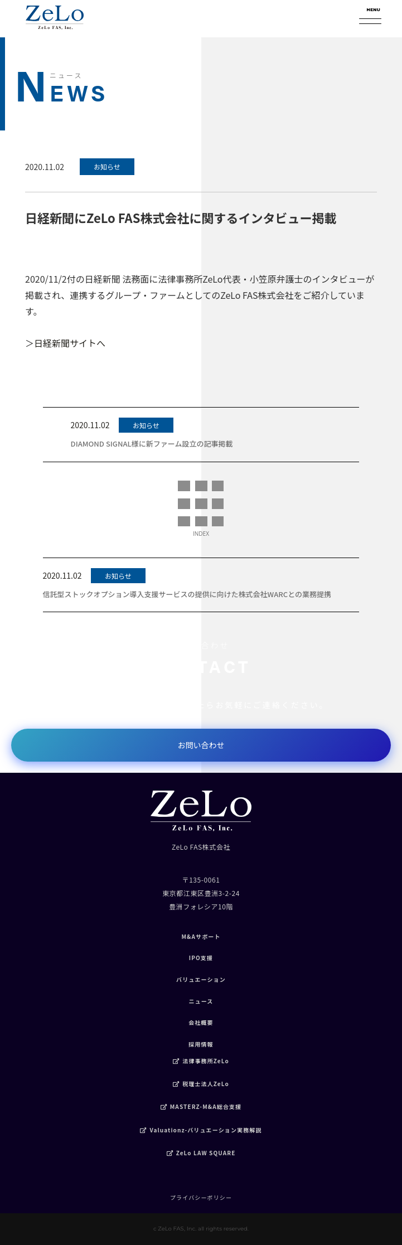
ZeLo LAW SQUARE (201, 1153)
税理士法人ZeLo (201, 1083)
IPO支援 (201, 957)
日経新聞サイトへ (69, 343)
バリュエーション (201, 979)
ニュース (200, 1001)
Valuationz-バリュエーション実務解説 (200, 1130)
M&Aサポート (200, 936)
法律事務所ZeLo (201, 1061)
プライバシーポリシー (201, 1197)
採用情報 (201, 1044)
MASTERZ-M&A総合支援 (201, 1106)
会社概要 (201, 1022)
